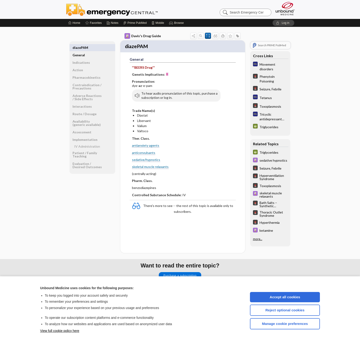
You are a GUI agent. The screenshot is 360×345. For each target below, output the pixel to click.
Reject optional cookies (285, 310)
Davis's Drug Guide (143, 36)
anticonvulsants (143, 153)
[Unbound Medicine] (285, 8)
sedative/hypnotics (146, 160)
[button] (177, 23)
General (79, 48)
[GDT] (270, 126)
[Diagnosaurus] (270, 66)
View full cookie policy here (59, 331)
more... (257, 239)
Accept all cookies (285, 297)
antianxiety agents (145, 146)
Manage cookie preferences (285, 324)
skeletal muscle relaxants (150, 167)
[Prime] (135, 23)
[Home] (74, 23)
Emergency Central (124, 9)
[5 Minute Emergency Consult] (270, 78)
